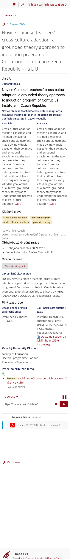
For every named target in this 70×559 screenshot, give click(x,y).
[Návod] (4, 374)
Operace (9, 396)
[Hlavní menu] (14, 4)
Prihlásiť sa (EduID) (55, 4)
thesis (39, 425)
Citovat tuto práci (15, 266)
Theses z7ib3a (17, 24)
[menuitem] (10, 396)
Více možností (13, 462)
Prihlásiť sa (35, 4)
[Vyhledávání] (22, 4)
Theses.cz (9, 15)
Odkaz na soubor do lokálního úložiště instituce (51, 340)
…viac (17, 203)
